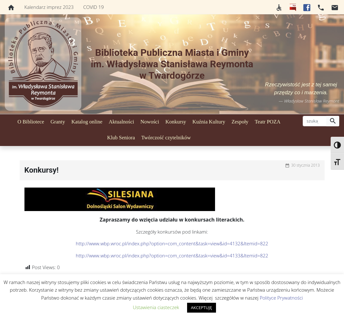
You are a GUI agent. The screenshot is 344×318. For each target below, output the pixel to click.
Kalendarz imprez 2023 (49, 7)
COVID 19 (93, 7)
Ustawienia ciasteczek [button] (156, 307)
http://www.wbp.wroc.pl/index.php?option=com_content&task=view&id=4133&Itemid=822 (172, 255)
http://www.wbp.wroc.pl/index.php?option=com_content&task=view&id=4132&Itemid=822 (172, 243)
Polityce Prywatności (281, 298)
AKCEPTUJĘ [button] (201, 307)
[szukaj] (315, 121)
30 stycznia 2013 (305, 165)
